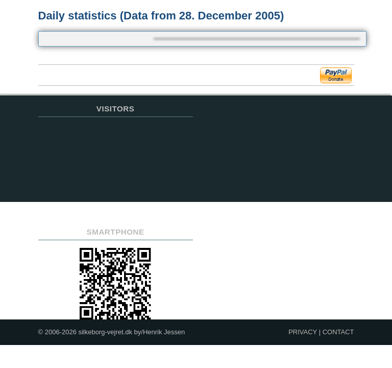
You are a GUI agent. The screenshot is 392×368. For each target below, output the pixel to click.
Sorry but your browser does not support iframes (115, 171)
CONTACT (338, 332)
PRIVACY (302, 332)
